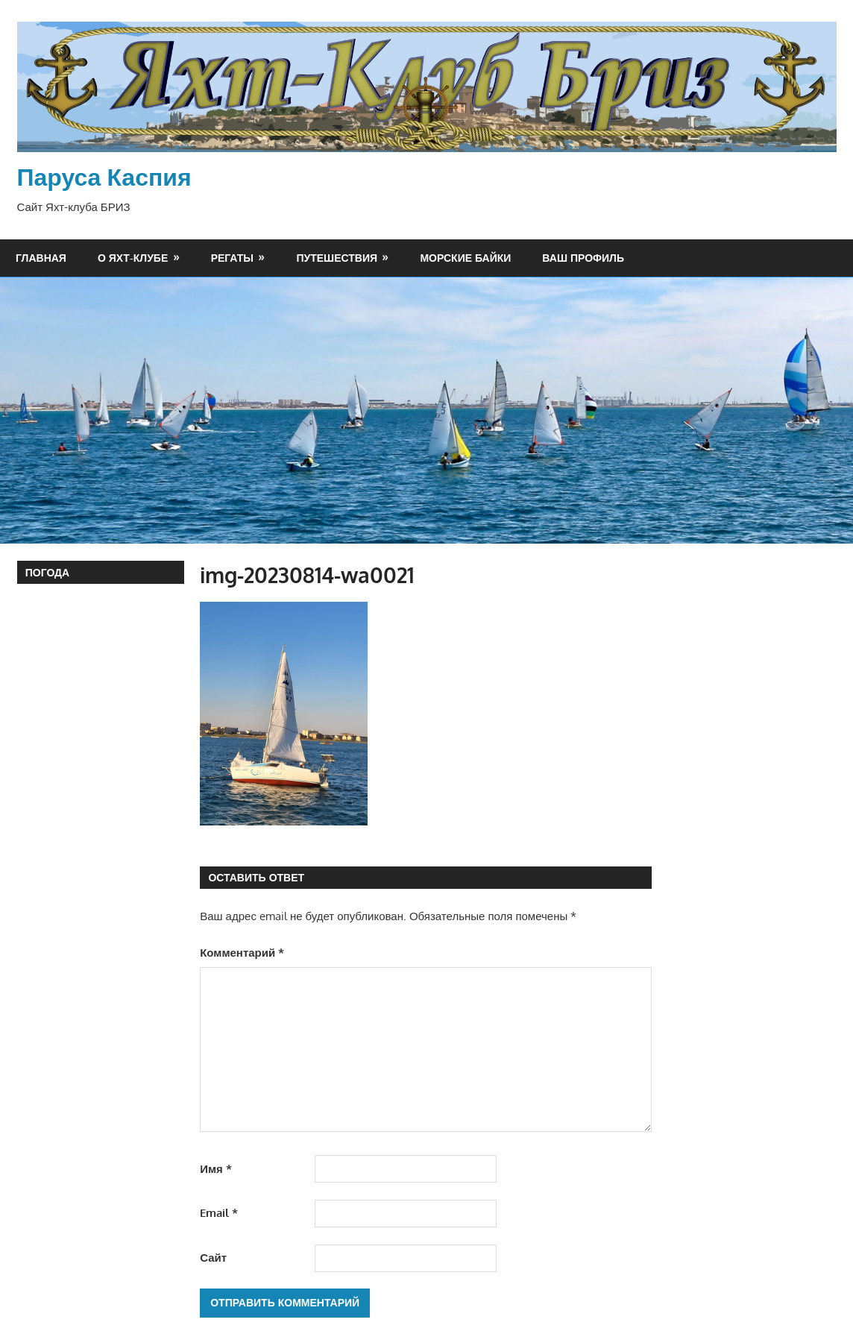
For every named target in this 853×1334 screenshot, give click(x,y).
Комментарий (242, 953)
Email (219, 1213)
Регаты (232, 257)
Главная (41, 257)
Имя (216, 1169)
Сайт (213, 1257)
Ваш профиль (583, 257)
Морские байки (465, 257)
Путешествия (336, 257)
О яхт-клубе (133, 257)
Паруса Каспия (104, 176)
